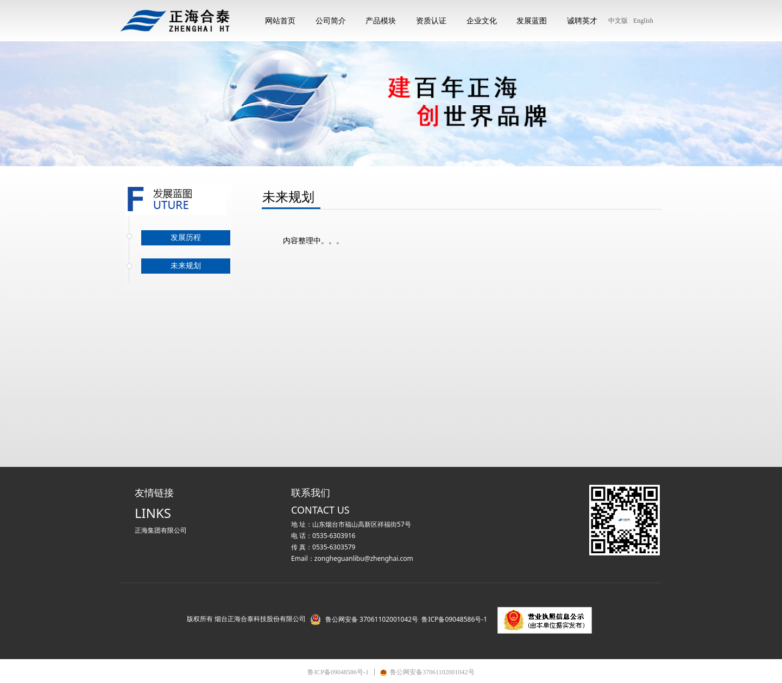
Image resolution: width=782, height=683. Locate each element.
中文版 (618, 20)
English (643, 20)
